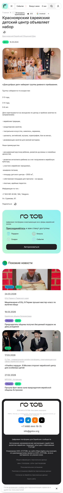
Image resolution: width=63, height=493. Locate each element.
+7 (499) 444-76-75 (31, 426)
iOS (30, 14)
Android (41, 14)
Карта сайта (31, 479)
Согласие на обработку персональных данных (32, 475)
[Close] (48, 13)
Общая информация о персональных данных (31, 460)
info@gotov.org (31, 431)
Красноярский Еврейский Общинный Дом (19, 36)
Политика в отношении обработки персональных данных (31, 471)
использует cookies (16, 487)
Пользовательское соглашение (31, 467)
